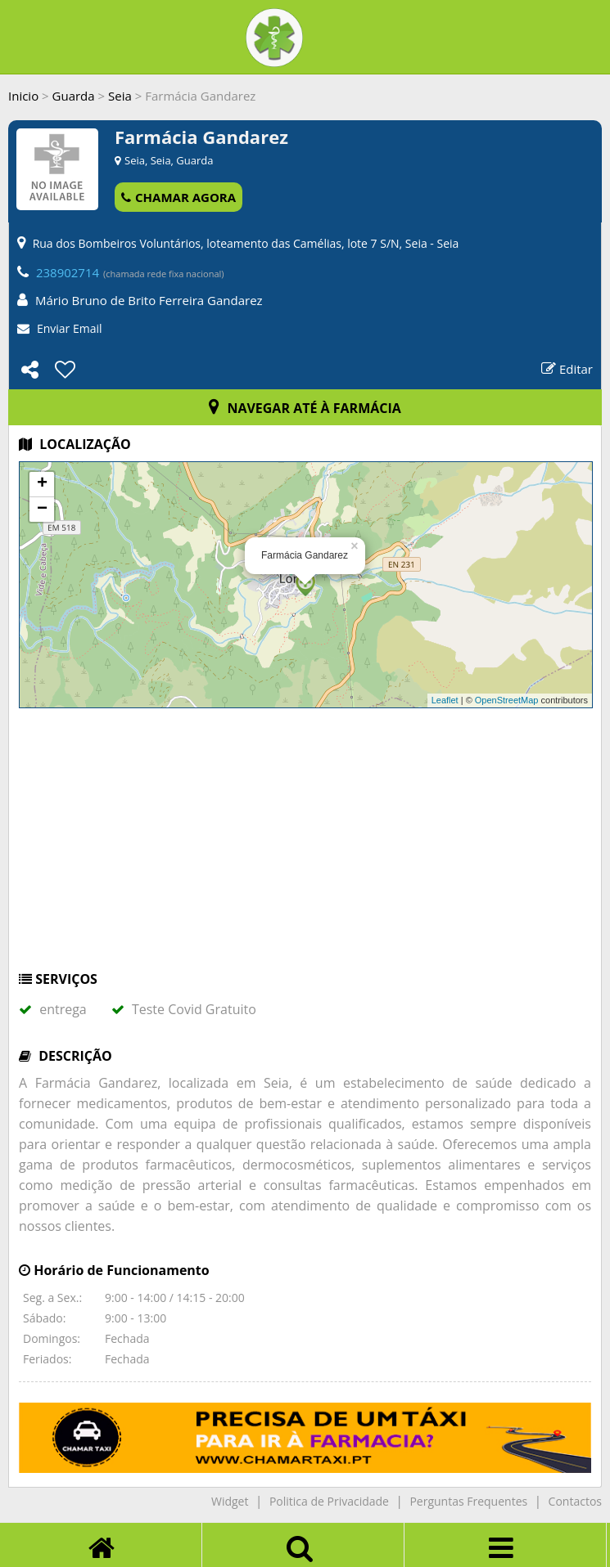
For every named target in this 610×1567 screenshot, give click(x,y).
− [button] (42, 509)
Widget (229, 1501)
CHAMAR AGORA (178, 197)
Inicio (23, 96)
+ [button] (42, 484)
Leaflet (445, 700)
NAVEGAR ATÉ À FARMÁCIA (305, 408)
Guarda (73, 96)
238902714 (67, 272)
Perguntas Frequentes (468, 1501)
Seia (120, 96)
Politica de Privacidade (329, 1501)
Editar (567, 369)
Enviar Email (69, 328)
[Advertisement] (305, 847)
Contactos (575, 1501)
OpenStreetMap (507, 700)
